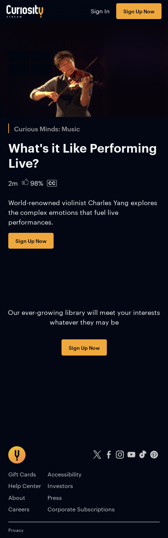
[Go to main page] (25, 11)
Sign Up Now (138, 11)
